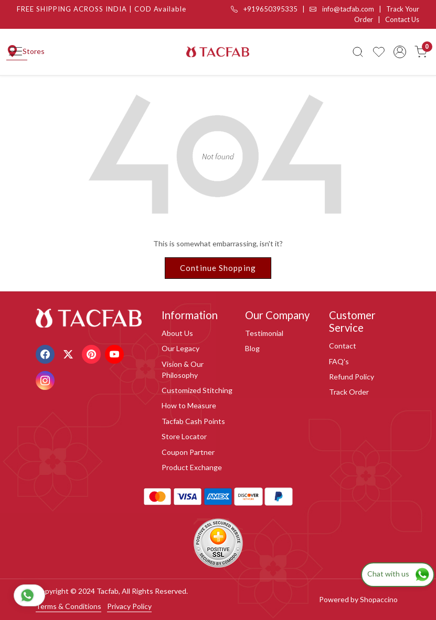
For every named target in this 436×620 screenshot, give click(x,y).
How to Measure (189, 405)
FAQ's (339, 361)
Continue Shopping (218, 268)
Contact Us (402, 19)
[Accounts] (399, 52)
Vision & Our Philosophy (183, 369)
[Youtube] (115, 353)
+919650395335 (264, 9)
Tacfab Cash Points (193, 421)
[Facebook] (46, 353)
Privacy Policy (129, 606)
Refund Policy (351, 376)
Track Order (349, 391)
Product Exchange (192, 467)
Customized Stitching (197, 390)
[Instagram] (46, 379)
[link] (357, 52)
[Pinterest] (92, 353)
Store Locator (184, 436)
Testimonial (264, 333)
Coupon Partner (188, 452)
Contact (342, 345)
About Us (177, 333)
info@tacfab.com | (348, 9)
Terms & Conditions (68, 606)
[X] (69, 353)
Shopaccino (379, 599)
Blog (252, 348)
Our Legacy (180, 348)
